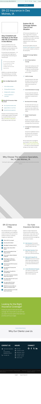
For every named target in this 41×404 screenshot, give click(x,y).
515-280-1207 (6, 355)
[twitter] (29, 1)
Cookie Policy (34, 370)
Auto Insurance (28, 243)
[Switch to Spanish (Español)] (23, 375)
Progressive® (32, 47)
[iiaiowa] (33, 352)
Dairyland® (25, 47)
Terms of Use (29, 370)
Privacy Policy (24, 370)
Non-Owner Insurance (30, 250)
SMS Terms (33, 371)
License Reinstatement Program (32, 269)
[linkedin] (36, 348)
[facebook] (27, 1)
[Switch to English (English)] (15, 375)
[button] (10, 240)
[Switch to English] (34, 1)
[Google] (25, 1)
